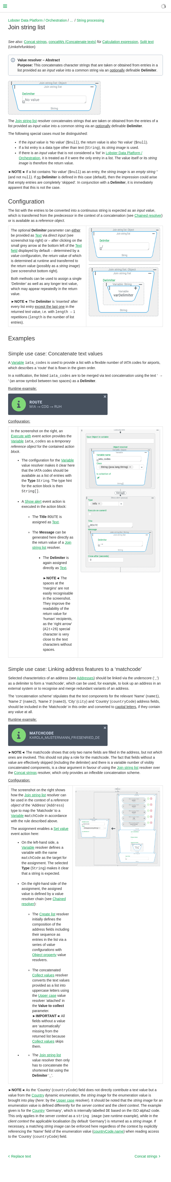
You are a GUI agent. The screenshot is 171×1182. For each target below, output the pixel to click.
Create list (47, 909)
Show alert (33, 499)
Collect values (43, 970)
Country (38, 1090)
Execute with (21, 434)
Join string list (26, 121)
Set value (61, 824)
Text (38, 234)
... (71, 20)
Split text (147, 42)
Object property (44, 950)
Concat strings (35, 42)
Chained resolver (147, 214)
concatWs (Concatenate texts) (72, 42)
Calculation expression (120, 42)
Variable (17, 361)
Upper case (47, 990)
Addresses (85, 675)
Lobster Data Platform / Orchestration (37, 20)
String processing (90, 20)
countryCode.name (108, 1125)
